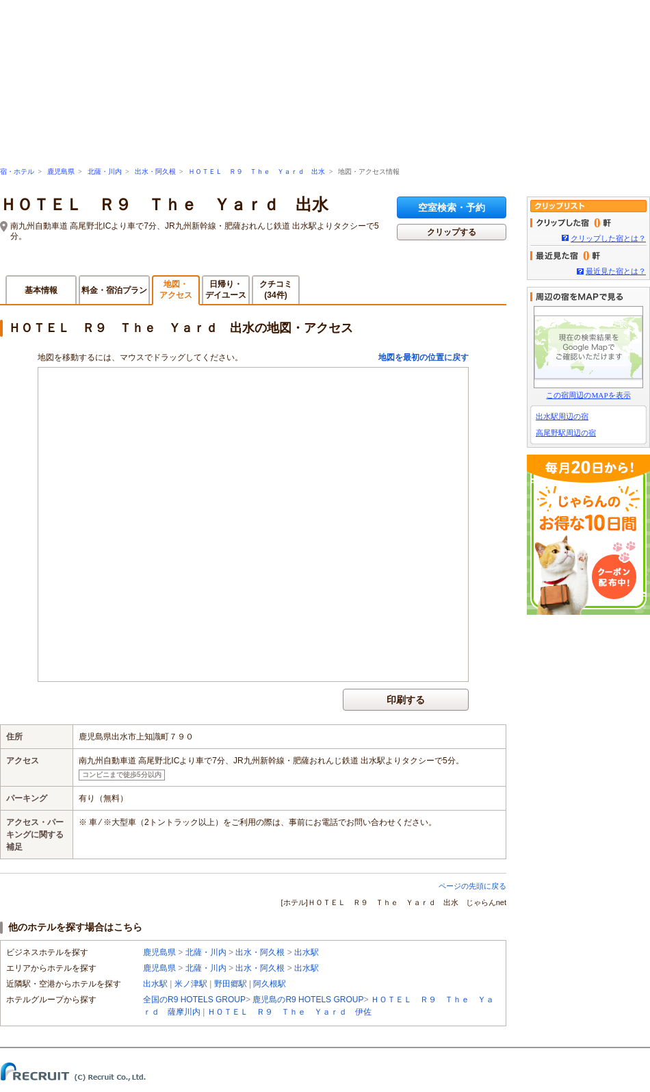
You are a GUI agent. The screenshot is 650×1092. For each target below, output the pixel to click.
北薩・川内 (105, 171)
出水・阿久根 (155, 171)
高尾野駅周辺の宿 (566, 433)
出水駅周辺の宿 (562, 416)
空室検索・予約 (451, 207)
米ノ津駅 (190, 984)
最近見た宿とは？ (616, 271)
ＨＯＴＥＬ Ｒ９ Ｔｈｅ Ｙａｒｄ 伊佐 (289, 1012)
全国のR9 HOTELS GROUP (194, 999)
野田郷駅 (230, 984)
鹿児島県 (61, 171)
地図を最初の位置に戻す (423, 357)
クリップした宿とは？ (608, 238)
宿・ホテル (17, 171)
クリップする (451, 232)
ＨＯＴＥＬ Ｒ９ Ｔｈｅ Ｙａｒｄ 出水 (256, 171)
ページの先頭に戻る (472, 886)
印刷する (406, 699)
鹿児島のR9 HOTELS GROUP (307, 999)
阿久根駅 (269, 984)
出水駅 (306, 952)
